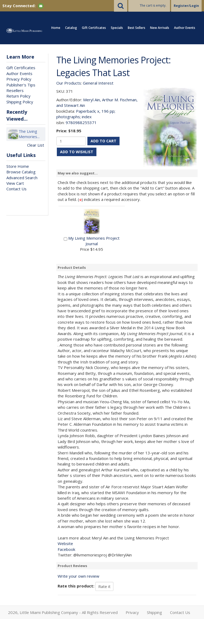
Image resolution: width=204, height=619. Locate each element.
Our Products (68, 83)
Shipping (154, 612)
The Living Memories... (29, 134)
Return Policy (18, 96)
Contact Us (16, 188)
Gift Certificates (94, 27)
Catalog (71, 27)
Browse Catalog (21, 171)
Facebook (66, 549)
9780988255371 (81, 122)
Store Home (17, 166)
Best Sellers (136, 27)
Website (65, 543)
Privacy (132, 612)
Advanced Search (21, 177)
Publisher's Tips (20, 84)
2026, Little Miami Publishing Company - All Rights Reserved (63, 612)
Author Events (184, 27)
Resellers (15, 90)
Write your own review (78, 576)
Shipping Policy (19, 101)
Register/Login (186, 5)
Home (55, 27)
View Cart (15, 183)
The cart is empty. (153, 5)
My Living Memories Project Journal (94, 240)
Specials (117, 27)
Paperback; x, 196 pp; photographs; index (85, 113)
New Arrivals (159, 27)
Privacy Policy (18, 79)
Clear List (35, 145)
